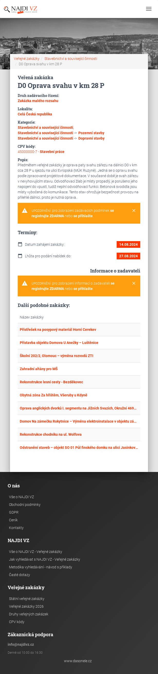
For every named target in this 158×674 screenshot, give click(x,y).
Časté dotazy (19, 575)
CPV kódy (16, 622)
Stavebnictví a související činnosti (70, 59)
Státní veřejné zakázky (26, 599)
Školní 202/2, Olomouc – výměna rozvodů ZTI (56, 356)
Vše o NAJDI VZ (21, 497)
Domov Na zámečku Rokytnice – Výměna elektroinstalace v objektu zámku (79, 421)
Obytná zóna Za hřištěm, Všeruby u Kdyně (53, 395)
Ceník (13, 520)
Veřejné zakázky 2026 (26, 606)
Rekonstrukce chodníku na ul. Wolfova (51, 434)
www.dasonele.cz (78, 661)
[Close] (133, 211)
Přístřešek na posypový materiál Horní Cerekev (58, 329)
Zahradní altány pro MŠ (39, 369)
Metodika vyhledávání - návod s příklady (40, 567)
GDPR (13, 512)
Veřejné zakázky (27, 59)
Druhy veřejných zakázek (28, 614)
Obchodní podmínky (25, 505)
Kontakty (16, 528)
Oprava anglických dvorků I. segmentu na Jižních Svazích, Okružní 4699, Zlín (79, 408)
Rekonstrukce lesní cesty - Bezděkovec (51, 382)
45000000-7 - (41, 152)
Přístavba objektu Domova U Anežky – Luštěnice (59, 343)
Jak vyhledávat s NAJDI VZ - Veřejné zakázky (44, 559)
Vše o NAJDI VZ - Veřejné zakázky (35, 552)
